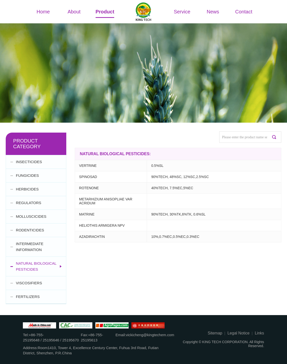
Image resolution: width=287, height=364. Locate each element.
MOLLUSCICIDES (31, 216)
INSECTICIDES (29, 162)
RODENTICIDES (30, 230)
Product (105, 11)
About (74, 11)
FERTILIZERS (28, 296)
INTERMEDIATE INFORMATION (29, 247)
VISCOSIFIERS (29, 283)
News (213, 11)
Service (182, 11)
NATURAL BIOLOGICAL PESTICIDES (36, 266)
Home (43, 11)
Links (259, 333)
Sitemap (215, 333)
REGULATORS (28, 203)
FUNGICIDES (27, 175)
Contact (243, 11)
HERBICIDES (27, 189)
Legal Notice (238, 333)
